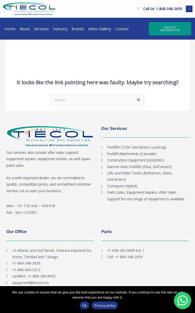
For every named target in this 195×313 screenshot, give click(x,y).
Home (10, 28)
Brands (78, 28)
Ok (84, 305)
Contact (122, 28)
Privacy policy (104, 305)
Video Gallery (99, 28)
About (25, 28)
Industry (60, 28)
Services (41, 28)
